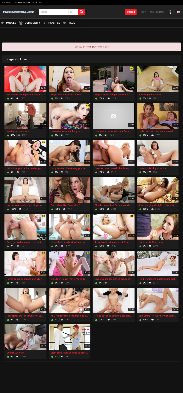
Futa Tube (37, 2)
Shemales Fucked (21, 2)
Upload (131, 12)
